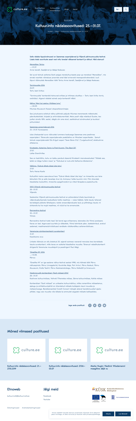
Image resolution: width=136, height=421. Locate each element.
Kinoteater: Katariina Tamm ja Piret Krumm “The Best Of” (53, 148)
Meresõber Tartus (37, 64)
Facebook (47, 396)
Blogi (67, 9)
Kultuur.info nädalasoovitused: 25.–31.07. (74, 31)
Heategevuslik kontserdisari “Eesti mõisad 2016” (49, 273)
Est (118, 9)
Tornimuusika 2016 (37, 85)
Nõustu (108, 414)
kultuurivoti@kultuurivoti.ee (18, 396)
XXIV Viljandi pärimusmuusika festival (45, 187)
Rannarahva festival (38, 210)
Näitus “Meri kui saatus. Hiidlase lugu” (45, 103)
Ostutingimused (13, 408)
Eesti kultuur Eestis (40, 9)
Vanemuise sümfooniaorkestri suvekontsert (47, 231)
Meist (75, 9)
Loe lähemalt (123, 414)
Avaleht (50, 31)
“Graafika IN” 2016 (37, 252)
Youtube (46, 399)
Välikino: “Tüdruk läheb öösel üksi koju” (46, 166)
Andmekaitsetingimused (31, 408)
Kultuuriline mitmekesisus (55, 9)
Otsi (126, 9)
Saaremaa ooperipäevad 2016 (42, 127)
